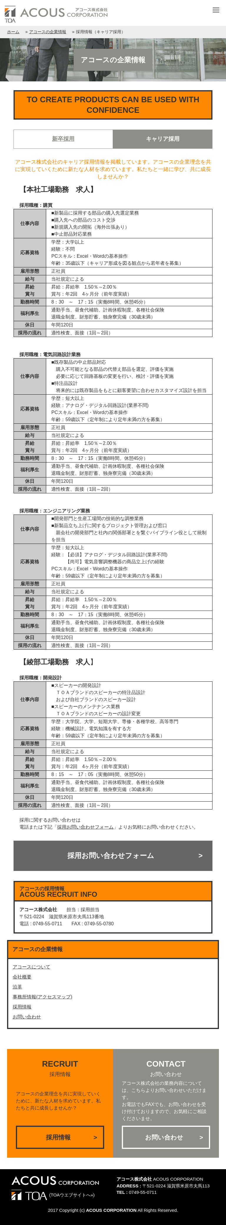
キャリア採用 (163, 139)
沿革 (17, 986)
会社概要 (22, 976)
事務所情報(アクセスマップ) (42, 996)
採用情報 (22, 1006)
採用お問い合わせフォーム (110, 855)
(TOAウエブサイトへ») (52, 1194)
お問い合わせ (27, 1016)
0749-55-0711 (143, 1192)
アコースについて (31, 966)
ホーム (13, 31)
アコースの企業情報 (47, 31)
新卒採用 (63, 139)
